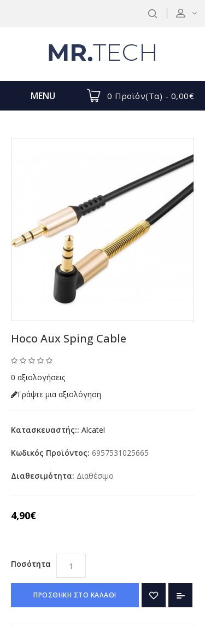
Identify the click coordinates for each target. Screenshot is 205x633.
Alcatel (93, 430)
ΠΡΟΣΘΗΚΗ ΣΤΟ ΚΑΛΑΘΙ (74, 595)
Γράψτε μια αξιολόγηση (56, 394)
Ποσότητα (31, 564)
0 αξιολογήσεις (38, 377)
